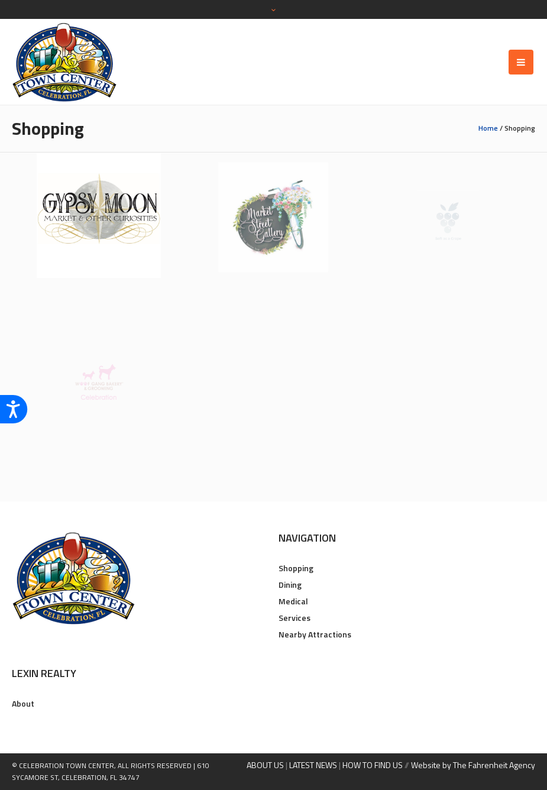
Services (294, 617)
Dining (290, 584)
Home (488, 128)
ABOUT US (265, 765)
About (23, 703)
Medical (293, 601)
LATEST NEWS (313, 765)
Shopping (296, 568)
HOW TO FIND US (372, 765)
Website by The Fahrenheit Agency (473, 765)
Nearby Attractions (315, 634)
